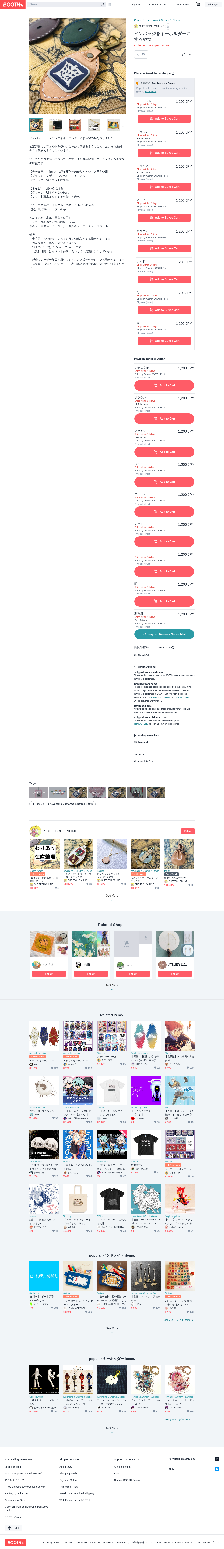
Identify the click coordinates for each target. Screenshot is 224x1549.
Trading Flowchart (148, 735)
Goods (137, 20)
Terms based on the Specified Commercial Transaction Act (183, 1542)
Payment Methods (69, 1480)
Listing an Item (13, 1466)
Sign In (136, 4)
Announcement (122, 1466)
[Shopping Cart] (198, 4)
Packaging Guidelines (17, 1493)
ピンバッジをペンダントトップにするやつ (111, 875)
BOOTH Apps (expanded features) (23, 1473)
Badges (100, 871)
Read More (150, 91)
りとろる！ (49, 964)
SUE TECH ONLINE (60, 831)
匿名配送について (14, 1480)
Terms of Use (68, 1542)
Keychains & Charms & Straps (163, 20)
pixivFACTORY (141, 724)
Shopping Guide (68, 1473)
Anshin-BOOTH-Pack (160, 697)
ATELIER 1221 (177, 964)
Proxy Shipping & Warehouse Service (25, 1486)
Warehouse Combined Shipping (76, 1493)
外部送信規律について (142, 1542)
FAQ (116, 1473)
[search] (102, 4)
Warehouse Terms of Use (88, 1542)
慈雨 (87, 964)
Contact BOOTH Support (127, 1480)
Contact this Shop (144, 761)
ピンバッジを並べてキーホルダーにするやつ (77, 875)
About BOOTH (157, 4)
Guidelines (108, 1542)
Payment (143, 742)
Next (123, 66)
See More (112, 987)
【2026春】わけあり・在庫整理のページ (44, 879)
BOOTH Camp (13, 1517)
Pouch (167, 871)
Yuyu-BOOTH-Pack (182, 697)
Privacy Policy (122, 1542)
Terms (137, 754)
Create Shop (182, 4)
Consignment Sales (15, 1500)
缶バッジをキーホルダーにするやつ (144, 879)
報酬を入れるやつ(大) (175, 878)
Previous (32, 66)
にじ (129, 964)
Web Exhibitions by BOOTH (74, 1500)
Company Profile (51, 1542)
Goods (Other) (36, 871)
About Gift (143, 655)
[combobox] (66, 4)
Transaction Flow (68, 1486)
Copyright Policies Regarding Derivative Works (26, 1508)
